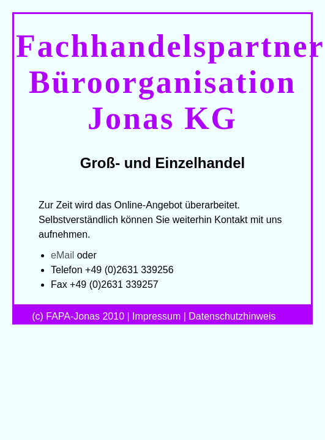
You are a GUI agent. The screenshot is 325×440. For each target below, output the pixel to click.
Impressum (156, 316)
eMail (62, 255)
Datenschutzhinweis (232, 316)
